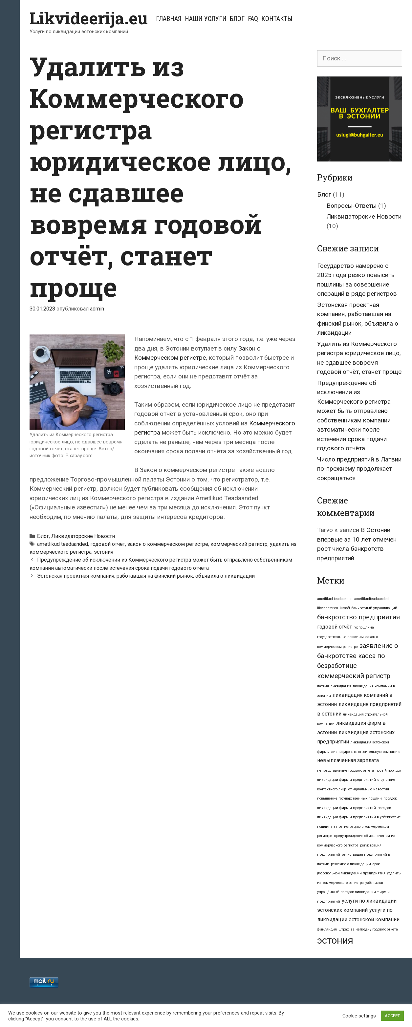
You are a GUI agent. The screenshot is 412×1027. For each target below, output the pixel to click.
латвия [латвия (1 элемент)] (323, 686)
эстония (103, 552)
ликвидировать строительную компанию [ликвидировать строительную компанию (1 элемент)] (365, 752)
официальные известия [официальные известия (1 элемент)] (368, 789)
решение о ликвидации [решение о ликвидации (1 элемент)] (351, 864)
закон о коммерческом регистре (167, 544)
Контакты (276, 19)
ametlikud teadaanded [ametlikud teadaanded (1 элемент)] (335, 599)
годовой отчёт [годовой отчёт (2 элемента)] (334, 627)
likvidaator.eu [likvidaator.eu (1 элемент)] (327, 608)
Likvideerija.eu (89, 18)
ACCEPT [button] (392, 1015)
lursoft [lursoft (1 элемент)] (345, 608)
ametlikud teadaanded (62, 544)
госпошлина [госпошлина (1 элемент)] (364, 627)
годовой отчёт (107, 544)
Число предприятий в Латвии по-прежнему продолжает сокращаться (359, 469)
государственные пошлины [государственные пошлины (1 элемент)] (340, 637)
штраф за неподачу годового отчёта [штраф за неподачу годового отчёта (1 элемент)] (368, 929)
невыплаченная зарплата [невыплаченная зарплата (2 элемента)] (348, 760)
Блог (237, 19)
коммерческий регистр (239, 544)
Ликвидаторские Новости (83, 536)
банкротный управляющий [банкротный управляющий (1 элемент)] (374, 608)
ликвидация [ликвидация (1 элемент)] (341, 686)
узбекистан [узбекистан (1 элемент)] (374, 883)
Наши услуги (206, 19)
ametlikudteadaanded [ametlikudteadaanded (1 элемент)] (371, 599)
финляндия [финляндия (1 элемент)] (327, 929)
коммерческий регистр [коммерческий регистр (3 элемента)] (353, 676)
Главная (169, 19)
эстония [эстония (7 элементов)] (335, 940)
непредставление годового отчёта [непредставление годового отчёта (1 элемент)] (345, 770)
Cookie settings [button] (359, 1016)
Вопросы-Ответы (352, 205)
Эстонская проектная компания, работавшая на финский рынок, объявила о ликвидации (146, 576)
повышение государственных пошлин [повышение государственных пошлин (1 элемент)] (349, 798)
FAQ (253, 19)
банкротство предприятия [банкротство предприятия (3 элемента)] (358, 617)
